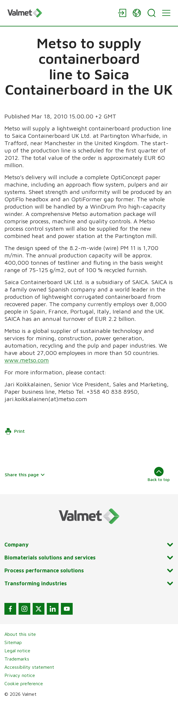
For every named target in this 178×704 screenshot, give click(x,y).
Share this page (25, 474)
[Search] (151, 13)
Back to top (159, 474)
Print (15, 431)
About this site (20, 634)
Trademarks (16, 658)
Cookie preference (23, 683)
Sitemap (13, 642)
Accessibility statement (29, 667)
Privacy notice (19, 675)
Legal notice (17, 650)
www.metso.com (26, 360)
